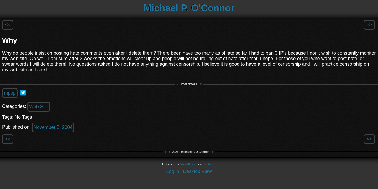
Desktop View (197, 171)
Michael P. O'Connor (189, 8)
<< (7, 24)
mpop (10, 93)
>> (369, 24)
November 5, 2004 (53, 127)
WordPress (188, 164)
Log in (172, 171)
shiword (211, 164)
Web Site (38, 106)
